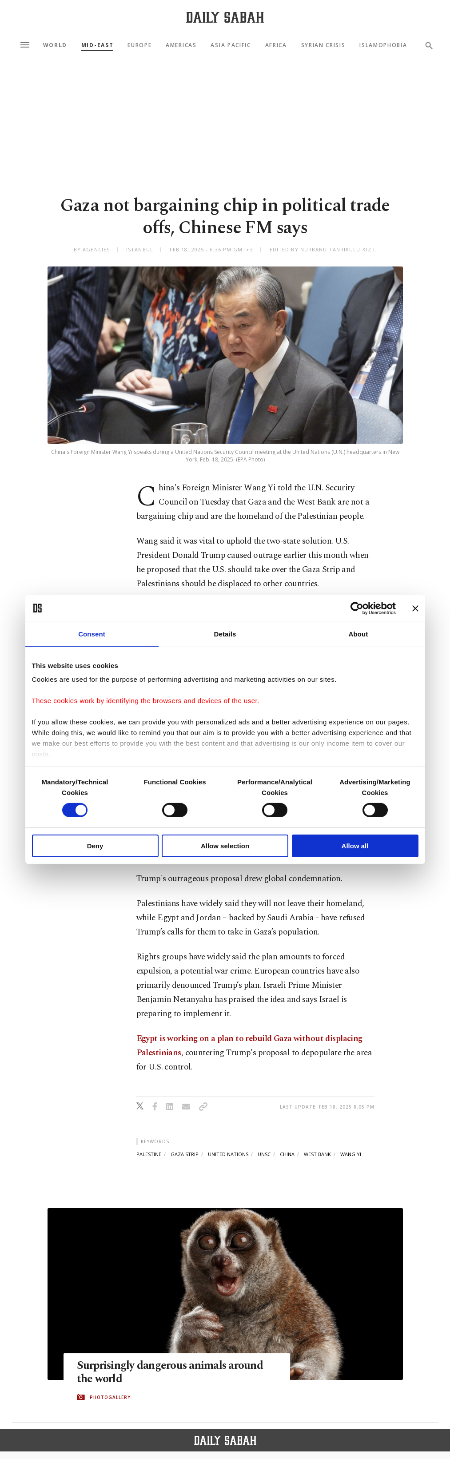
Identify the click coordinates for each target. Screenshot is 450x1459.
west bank (317, 1154)
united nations (228, 1154)
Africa (276, 45)
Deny (95, 846)
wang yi (350, 1154)
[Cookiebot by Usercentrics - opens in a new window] (357, 608)
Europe (139, 45)
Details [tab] (225, 633)
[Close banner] (415, 608)
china (287, 1154)
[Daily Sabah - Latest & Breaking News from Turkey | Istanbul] (225, 17)
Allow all (355, 846)
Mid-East (97, 45)
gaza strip (185, 1154)
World (55, 45)
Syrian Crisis (323, 45)
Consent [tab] (91, 633)
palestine (148, 1154)
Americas (181, 45)
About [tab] (358, 633)
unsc (264, 1154)
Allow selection (225, 846)
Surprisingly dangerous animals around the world (170, 1373)
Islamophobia (383, 45)
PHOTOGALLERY (110, 1397)
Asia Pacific (231, 45)
